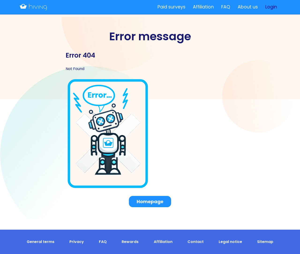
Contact (196, 241)
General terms (40, 241)
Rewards (130, 241)
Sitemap (265, 241)
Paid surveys (171, 7)
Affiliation (203, 7)
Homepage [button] (150, 201)
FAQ (225, 7)
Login (271, 7)
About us (248, 7)
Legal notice (230, 241)
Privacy (76, 241)
